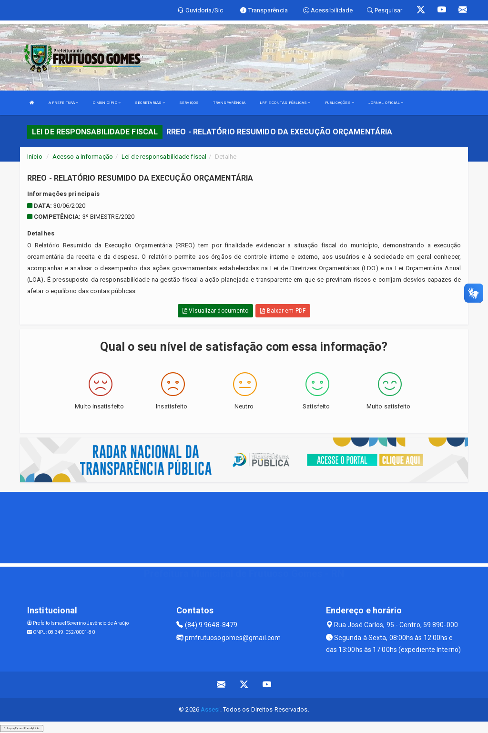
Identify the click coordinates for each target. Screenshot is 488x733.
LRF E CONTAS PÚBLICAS (285, 103)
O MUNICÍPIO (107, 103)
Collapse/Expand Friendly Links (22, 728)
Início (34, 156)
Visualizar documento (215, 310)
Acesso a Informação (82, 156)
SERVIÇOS (189, 103)
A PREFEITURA (63, 103)
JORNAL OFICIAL (386, 103)
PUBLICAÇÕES (339, 103)
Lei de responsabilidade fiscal (164, 156)
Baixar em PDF (282, 310)
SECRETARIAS (150, 103)
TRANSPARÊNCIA (229, 103)
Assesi (210, 709)
